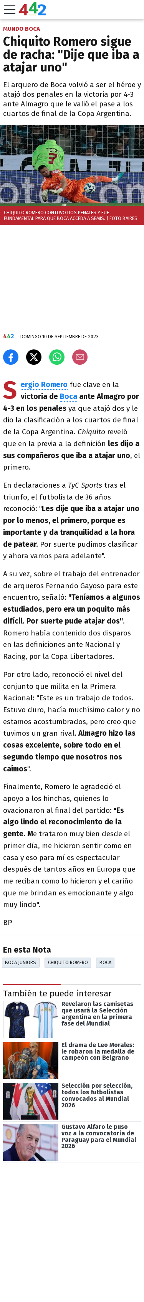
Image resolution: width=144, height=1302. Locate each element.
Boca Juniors (20, 962)
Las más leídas (32, 1277)
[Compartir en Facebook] (10, 357)
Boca (68, 396)
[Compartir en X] (33, 357)
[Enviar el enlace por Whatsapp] (57, 357)
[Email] (80, 357)
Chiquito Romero (68, 962)
